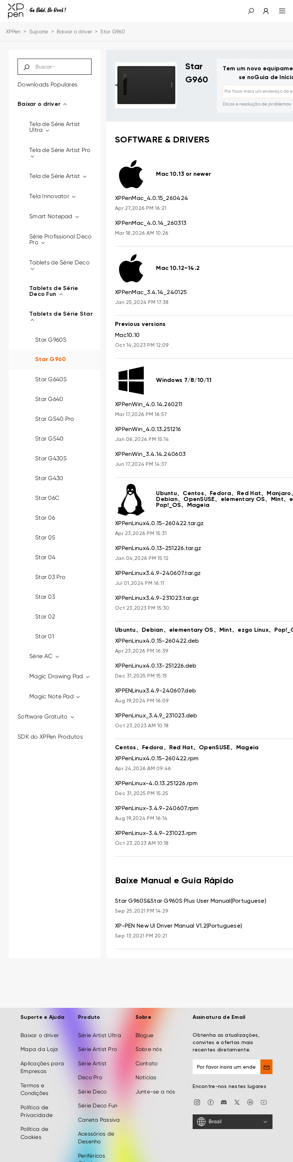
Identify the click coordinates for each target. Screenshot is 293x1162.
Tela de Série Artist (58, 175)
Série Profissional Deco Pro (60, 239)
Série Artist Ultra (99, 1035)
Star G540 (49, 438)
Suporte (38, 31)
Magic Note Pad (55, 696)
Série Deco (92, 1091)
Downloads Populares (47, 84)
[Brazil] (232, 1121)
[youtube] (263, 1102)
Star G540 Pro (54, 418)
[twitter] (237, 1102)
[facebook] (210, 1102)
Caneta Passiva (99, 1120)
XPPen (13, 31)
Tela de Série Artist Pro (60, 152)
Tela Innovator (53, 196)
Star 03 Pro (50, 576)
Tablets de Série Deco (59, 265)
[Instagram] (197, 1102)
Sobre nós (149, 1049)
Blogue (145, 1035)
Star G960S (50, 339)
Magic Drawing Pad (59, 676)
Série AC (44, 656)
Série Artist (92, 1063)
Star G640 (49, 399)
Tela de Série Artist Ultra (54, 126)
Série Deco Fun (98, 1105)
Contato (147, 1063)
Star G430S (51, 458)
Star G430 (49, 478)
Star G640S (51, 379)
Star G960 (50, 360)
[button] (251, 11)
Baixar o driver (74, 31)
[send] (266, 1066)
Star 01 (44, 636)
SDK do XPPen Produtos (50, 736)
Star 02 (45, 616)
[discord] (223, 1102)
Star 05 (45, 537)
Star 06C (47, 497)
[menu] (278, 11)
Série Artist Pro (97, 1049)
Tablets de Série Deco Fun (53, 291)
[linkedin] (250, 1102)
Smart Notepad (54, 216)
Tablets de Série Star (61, 317)
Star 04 (45, 557)
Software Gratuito (46, 716)
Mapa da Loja (39, 1049)
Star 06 (45, 517)
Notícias (146, 1077)
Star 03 (45, 596)
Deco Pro (90, 1077)
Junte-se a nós (155, 1091)
